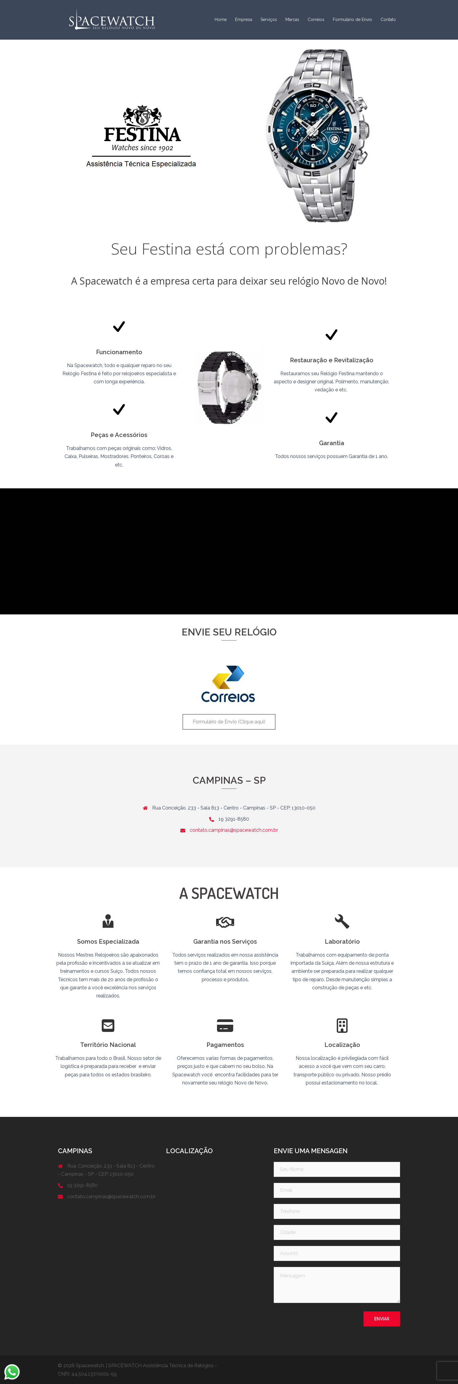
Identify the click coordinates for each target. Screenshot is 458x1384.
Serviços (269, 19)
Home (221, 19)
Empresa (243, 19)
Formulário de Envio (352, 19)
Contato (388, 19)
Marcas (292, 19)
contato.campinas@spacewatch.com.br (234, 830)
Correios (316, 19)
